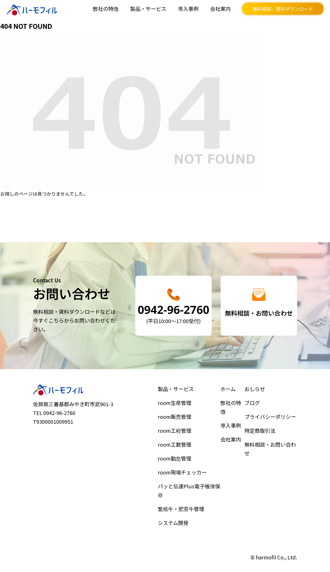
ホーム (228, 390)
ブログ (252, 404)
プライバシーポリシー (270, 417)
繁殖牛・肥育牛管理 (181, 507)
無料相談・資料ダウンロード (283, 8)
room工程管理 (174, 431)
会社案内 (220, 8)
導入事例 (188, 8)
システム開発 (173, 521)
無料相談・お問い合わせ (270, 449)
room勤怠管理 (174, 458)
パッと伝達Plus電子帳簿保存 (188, 490)
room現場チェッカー (182, 471)
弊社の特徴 (106, 8)
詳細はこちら (173, 305)
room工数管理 (174, 444)
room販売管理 (174, 417)
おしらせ (255, 390)
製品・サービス (148, 8)
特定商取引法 (260, 431)
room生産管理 (174, 404)
